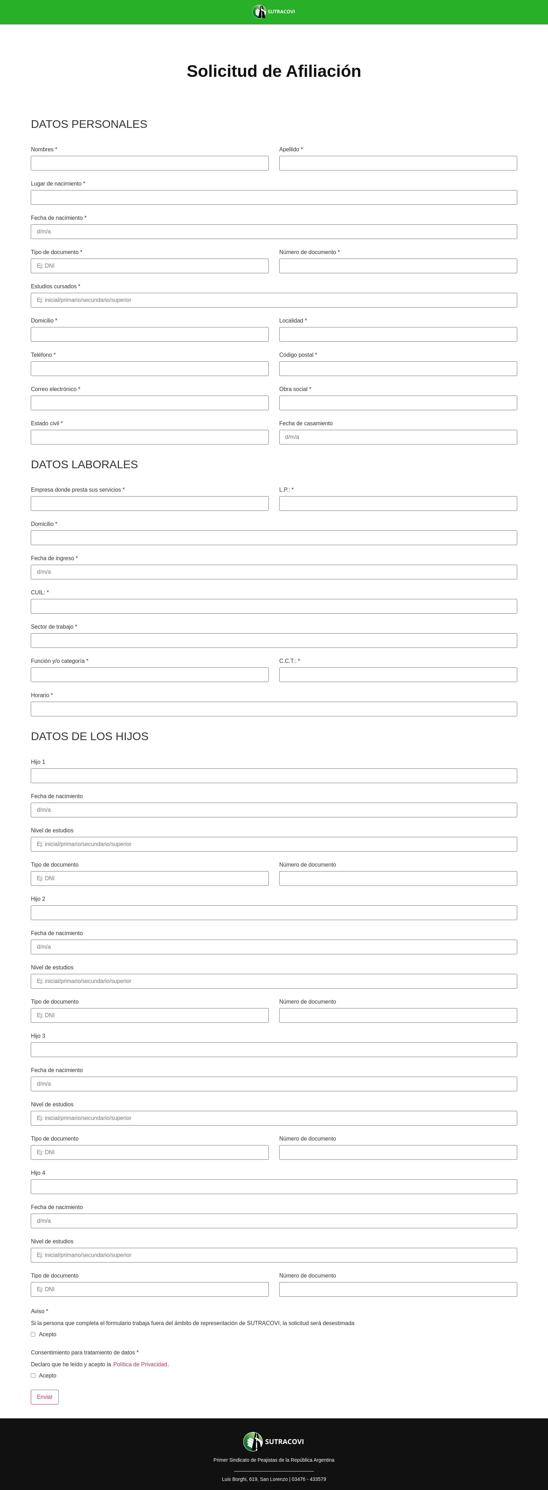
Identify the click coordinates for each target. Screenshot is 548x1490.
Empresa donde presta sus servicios (78, 490)
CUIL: (40, 592)
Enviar (44, 1397)
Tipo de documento (56, 252)
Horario (42, 695)
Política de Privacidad (140, 1364)
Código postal (298, 355)
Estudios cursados (55, 286)
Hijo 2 (38, 899)
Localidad (293, 321)
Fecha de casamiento (306, 423)
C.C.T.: (289, 661)
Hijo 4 (38, 1173)
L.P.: (286, 490)
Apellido (291, 149)
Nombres (44, 149)
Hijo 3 (38, 1036)
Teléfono (43, 355)
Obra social (295, 389)
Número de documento (309, 252)
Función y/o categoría (59, 661)
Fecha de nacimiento (58, 218)
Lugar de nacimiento (58, 184)
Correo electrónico (55, 389)
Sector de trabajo (54, 627)
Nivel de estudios (52, 830)
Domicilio (44, 321)
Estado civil (47, 423)
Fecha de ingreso (54, 558)
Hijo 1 (38, 762)
